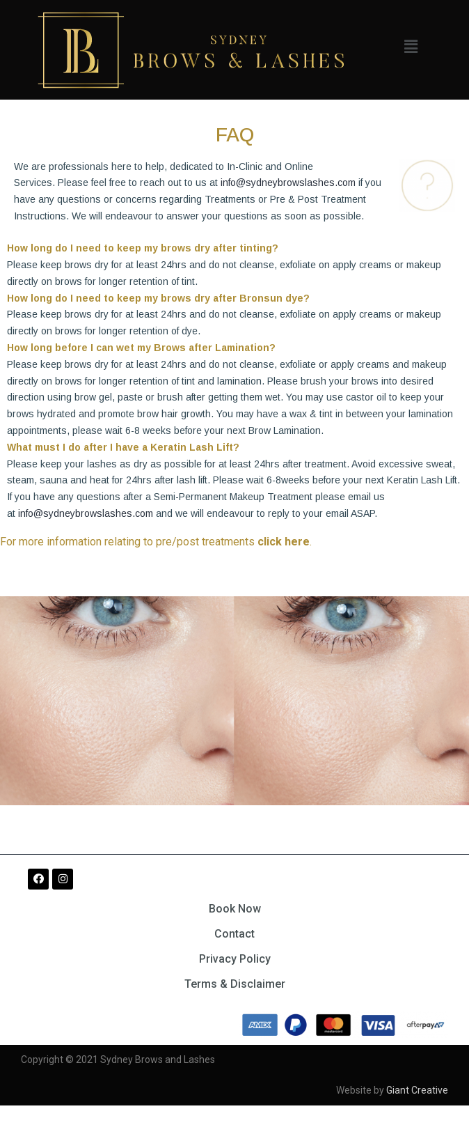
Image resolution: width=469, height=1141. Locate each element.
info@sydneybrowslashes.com (288, 182)
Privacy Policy (235, 958)
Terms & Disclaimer (234, 984)
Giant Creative (417, 1090)
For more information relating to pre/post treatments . (156, 541)
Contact (234, 933)
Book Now (235, 908)
